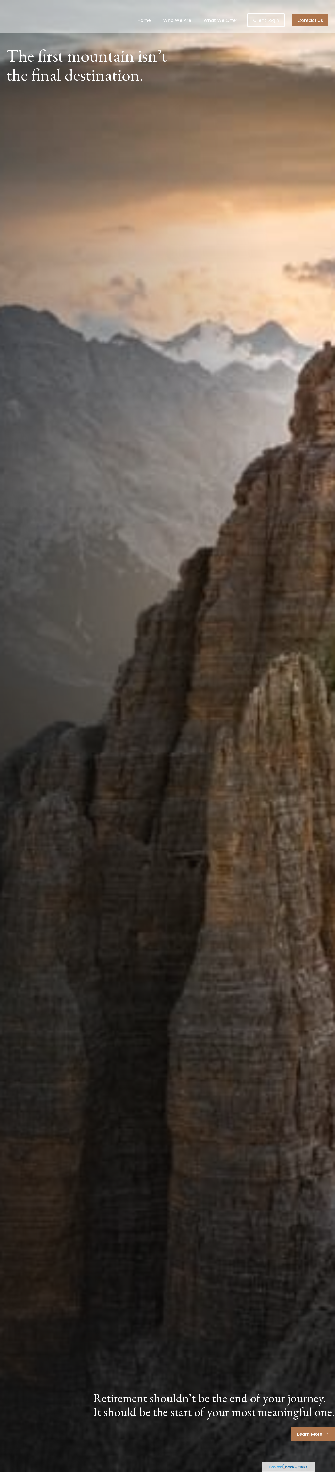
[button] (144, 13)
